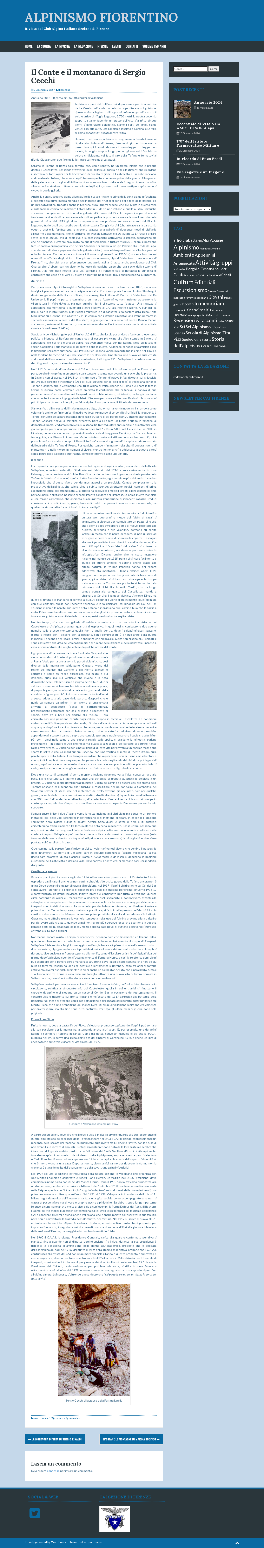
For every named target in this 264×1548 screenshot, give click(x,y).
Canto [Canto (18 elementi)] (179, 274)
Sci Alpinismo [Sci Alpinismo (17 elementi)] (198, 326)
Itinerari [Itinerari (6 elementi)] (179, 310)
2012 (37, 1418)
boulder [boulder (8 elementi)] (220, 269)
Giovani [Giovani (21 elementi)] (216, 296)
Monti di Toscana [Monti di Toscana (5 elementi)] (218, 315)
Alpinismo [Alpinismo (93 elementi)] (186, 247)
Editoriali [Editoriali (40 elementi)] (204, 282)
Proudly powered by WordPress (45, 1542)
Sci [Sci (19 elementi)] (182, 326)
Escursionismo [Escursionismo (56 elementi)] (190, 290)
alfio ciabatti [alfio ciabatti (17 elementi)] (185, 240)
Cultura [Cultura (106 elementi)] (183, 281)
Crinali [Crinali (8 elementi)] (226, 275)
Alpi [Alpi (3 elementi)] (200, 240)
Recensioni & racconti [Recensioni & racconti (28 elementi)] (195, 320)
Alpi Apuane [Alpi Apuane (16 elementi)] (212, 240)
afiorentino (64, 89)
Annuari (45, 1418)
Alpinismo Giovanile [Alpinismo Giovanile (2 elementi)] (210, 248)
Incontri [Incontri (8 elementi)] (188, 304)
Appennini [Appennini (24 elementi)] (205, 255)
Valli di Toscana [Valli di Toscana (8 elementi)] (214, 346)
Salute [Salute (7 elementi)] (229, 321)
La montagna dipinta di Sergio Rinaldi (55, 1439)
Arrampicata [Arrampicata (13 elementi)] (184, 263)
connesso (53, 1471)
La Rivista (62, 46)
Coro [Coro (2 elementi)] (211, 275)
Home (29, 46)
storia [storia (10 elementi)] (206, 339)
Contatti (131, 46)
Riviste (102, 46)
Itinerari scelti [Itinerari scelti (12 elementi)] (197, 310)
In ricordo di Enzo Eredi (199, 158)
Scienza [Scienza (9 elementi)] (179, 333)
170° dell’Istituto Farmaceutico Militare (198, 143)
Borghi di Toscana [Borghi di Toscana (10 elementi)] (200, 269)
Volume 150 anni (154, 46)
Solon (82, 1542)
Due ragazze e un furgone (200, 172)
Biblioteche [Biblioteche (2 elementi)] (179, 269)
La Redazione (83, 46)
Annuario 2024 (208, 102)
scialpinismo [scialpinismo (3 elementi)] (218, 327)
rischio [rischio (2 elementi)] (221, 321)
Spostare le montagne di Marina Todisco (131, 1439)
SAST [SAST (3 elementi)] (176, 327)
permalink (74, 1418)
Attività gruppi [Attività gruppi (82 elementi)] (214, 262)
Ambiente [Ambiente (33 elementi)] (183, 255)
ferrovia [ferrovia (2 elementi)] (212, 291)
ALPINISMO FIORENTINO (101, 17)
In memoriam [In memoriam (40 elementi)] (209, 303)
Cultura (59, 1418)
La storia (44, 46)
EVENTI (116, 46)
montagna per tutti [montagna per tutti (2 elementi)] (197, 315)
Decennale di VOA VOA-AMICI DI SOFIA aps (199, 126)
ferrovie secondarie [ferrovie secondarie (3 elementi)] (197, 297)
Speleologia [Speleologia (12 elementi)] (191, 339)
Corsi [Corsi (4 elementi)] (217, 275)
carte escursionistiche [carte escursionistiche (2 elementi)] (197, 275)
